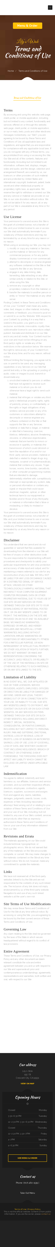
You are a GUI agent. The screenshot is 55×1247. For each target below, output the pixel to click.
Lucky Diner (9, 1225)
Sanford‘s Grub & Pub (13, 1225)
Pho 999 (36, 1225)
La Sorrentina (44, 1225)
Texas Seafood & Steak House (40, 1225)
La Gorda (21, 1225)
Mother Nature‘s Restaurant (17, 1225)
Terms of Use (20, 1209)
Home (11, 71)
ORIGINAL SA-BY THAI (25, 1225)
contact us (46, 1214)
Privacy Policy (34, 1209)
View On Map (27, 1083)
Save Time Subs (29, 1225)
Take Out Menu (27, 1193)
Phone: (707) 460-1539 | (27, 1183)
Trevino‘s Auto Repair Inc (33, 1225)
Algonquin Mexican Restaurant (5, 1225)
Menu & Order (27, 25)
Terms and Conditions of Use (27, 98)
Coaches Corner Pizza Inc (48, 1225)
